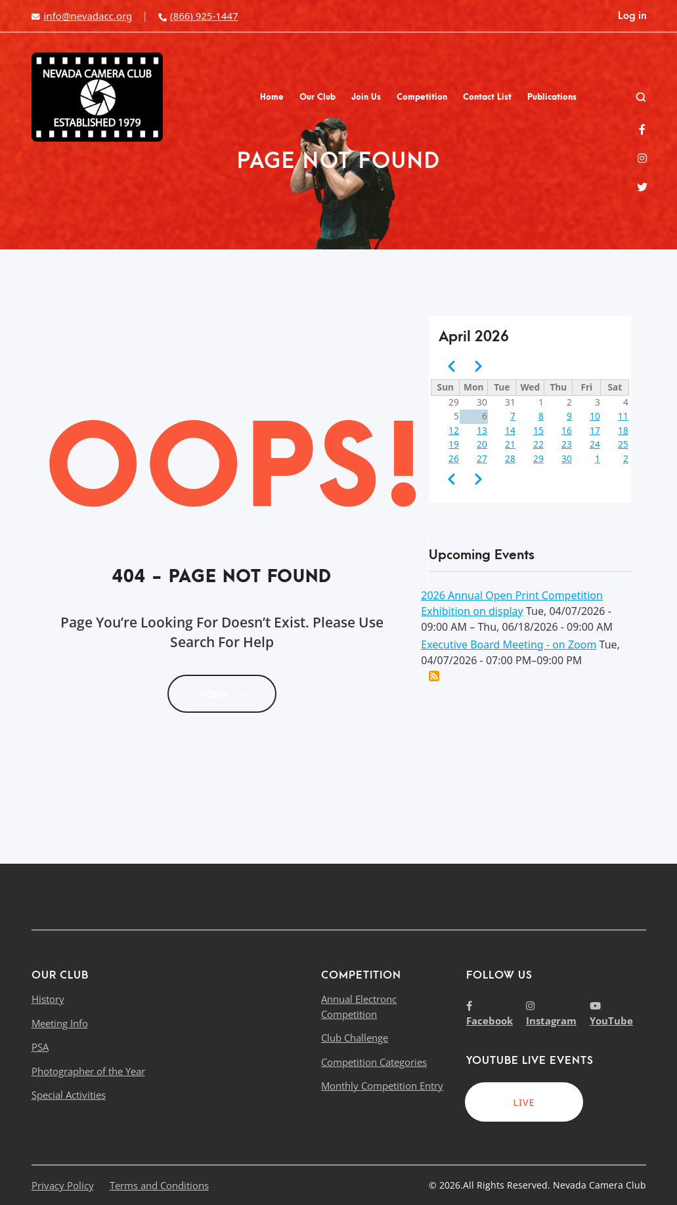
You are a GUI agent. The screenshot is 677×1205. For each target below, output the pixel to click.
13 (482, 430)
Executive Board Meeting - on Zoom (508, 644)
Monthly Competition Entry (382, 1085)
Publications (552, 97)
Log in (632, 16)
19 (453, 444)
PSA (40, 1046)
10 (595, 416)
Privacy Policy (63, 1185)
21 (510, 444)
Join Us (366, 97)
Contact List (487, 97)
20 (482, 444)
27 (482, 458)
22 (538, 444)
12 (453, 430)
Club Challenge (354, 1037)
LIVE (524, 1102)
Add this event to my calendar (434, 676)
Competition (422, 97)
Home (272, 97)
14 (510, 430)
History (48, 998)
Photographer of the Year (88, 1071)
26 (453, 458)
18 (623, 430)
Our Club (317, 97)
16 (566, 430)
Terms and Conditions (159, 1185)
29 (538, 458)
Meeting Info (60, 1023)
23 (566, 444)
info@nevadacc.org (82, 15)
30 (566, 458)
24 (595, 444)
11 (623, 416)
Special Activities (69, 1094)
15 (538, 430)
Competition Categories (374, 1061)
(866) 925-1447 (198, 15)
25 (623, 444)
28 (510, 458)
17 (595, 430)
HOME (222, 693)
